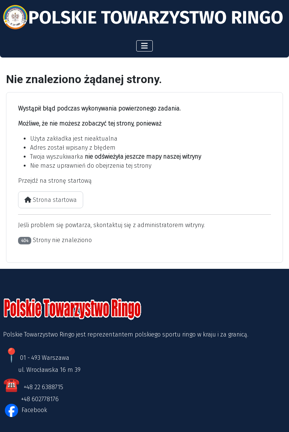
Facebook (33, 410)
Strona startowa (50, 199)
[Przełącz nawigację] (144, 46)
